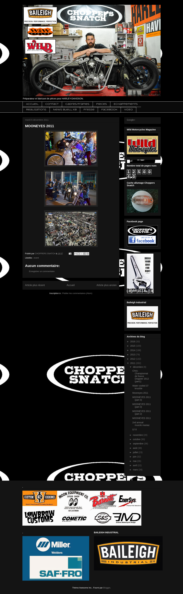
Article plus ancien (107, 285)
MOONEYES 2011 (141, 418)
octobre (137, 439)
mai (135, 461)
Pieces (101, 104)
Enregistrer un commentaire (42, 271)
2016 (133, 341)
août (135, 448)
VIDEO (128, 110)
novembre (138, 435)
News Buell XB (65, 110)
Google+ (131, 120)
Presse (88, 110)
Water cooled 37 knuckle (140, 387)
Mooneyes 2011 (140, 393)
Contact (52, 104)
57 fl (134, 429)
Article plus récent (35, 285)
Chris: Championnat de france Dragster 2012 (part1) (140, 376)
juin (135, 456)
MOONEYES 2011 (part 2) (141, 412)
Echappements (126, 104)
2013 (133, 354)
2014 (133, 350)
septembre (138, 443)
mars (135, 469)
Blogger (106, 588)
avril (135, 465)
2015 (133, 346)
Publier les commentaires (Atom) (77, 293)
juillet (136, 452)
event (36, 258)
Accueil (32, 104)
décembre (138, 367)
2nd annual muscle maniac (140, 423)
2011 (133, 363)
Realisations (36, 110)
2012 (133, 359)
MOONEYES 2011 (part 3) (141, 405)
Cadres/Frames (77, 104)
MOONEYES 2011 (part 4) (141, 398)
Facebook (109, 110)
